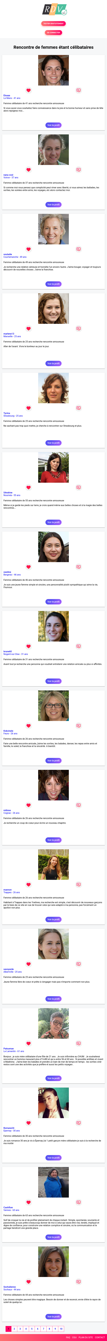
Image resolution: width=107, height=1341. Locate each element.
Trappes (7, 892)
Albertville (8, 972)
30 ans (16, 1130)
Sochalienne (9, 1287)
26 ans (14, 733)
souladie (7, 254)
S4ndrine (7, 492)
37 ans (15, 177)
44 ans (17, 1289)
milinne (7, 810)
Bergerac (7, 574)
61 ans (20, 1051)
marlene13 (8, 333)
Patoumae (8, 1048)
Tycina (6, 413)
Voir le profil (53, 125)
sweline (7, 572)
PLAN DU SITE (86, 1337)
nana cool (8, 175)
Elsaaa (6, 95)
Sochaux (7, 1289)
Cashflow (8, 1207)
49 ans (23, 257)
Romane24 (8, 1128)
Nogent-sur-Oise (11, 654)
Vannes (7, 1210)
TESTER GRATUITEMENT (53, 23)
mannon (7, 889)
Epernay (7, 1130)
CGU (74, 1337)
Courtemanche (10, 257)
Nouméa (7, 495)
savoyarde (8, 969)
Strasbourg (8, 416)
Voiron (6, 177)
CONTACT (100, 1337)
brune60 (7, 651)
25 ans (17, 336)
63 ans (16, 1210)
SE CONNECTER (53, 33)
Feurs (6, 733)
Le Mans (7, 98)
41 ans (17, 98)
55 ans (17, 495)
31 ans (24, 654)
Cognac (7, 813)
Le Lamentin (9, 1051)
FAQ (68, 1337)
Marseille (8, 336)
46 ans (17, 574)
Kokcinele (8, 731)
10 (61, 1329)
